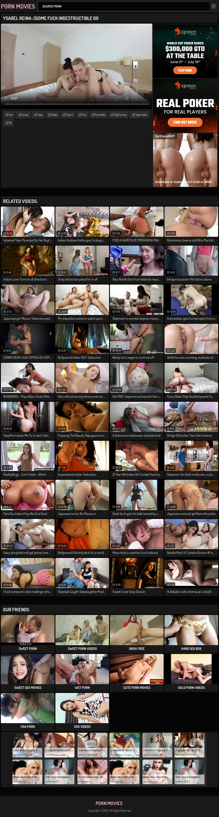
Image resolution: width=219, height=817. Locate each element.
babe (54, 114)
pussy (25, 114)
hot (84, 114)
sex (11, 114)
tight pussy (120, 114)
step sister (141, 114)
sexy (40, 114)
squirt (70, 114)
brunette (100, 114)
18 (10, 122)
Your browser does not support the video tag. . (76, 66)
